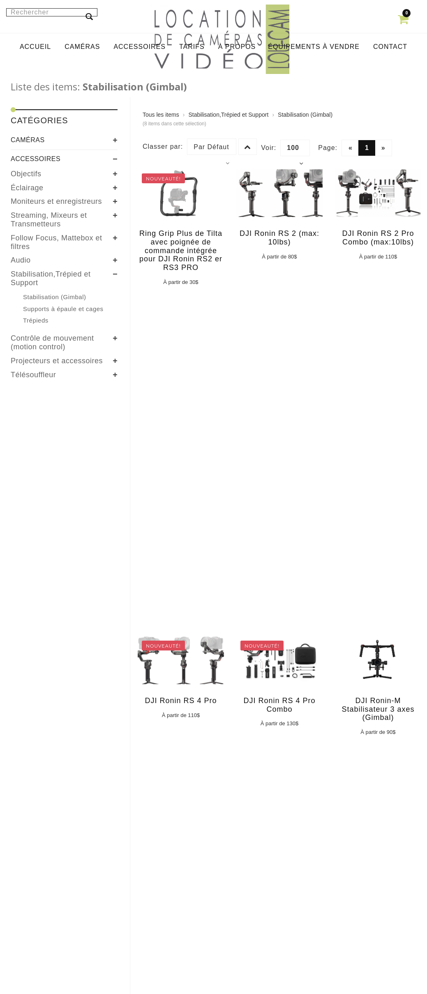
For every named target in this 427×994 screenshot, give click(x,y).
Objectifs (26, 174)
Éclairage (27, 188)
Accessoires (35, 158)
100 (295, 150)
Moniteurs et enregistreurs (56, 201)
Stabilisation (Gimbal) (305, 114)
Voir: (268, 147)
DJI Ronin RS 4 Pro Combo (279, 704)
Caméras (28, 139)
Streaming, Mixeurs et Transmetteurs (49, 219)
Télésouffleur (33, 375)
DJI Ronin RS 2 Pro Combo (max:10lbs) (378, 237)
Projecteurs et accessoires (57, 361)
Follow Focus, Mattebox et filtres (56, 242)
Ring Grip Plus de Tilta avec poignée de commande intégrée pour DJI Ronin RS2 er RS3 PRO (180, 250)
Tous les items (161, 114)
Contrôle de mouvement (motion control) (52, 342)
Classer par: (163, 146)
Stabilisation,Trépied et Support (50, 278)
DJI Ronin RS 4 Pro (181, 700)
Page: (327, 147)
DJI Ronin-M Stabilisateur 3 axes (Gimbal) (378, 709)
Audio (21, 260)
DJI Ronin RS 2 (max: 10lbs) (279, 237)
